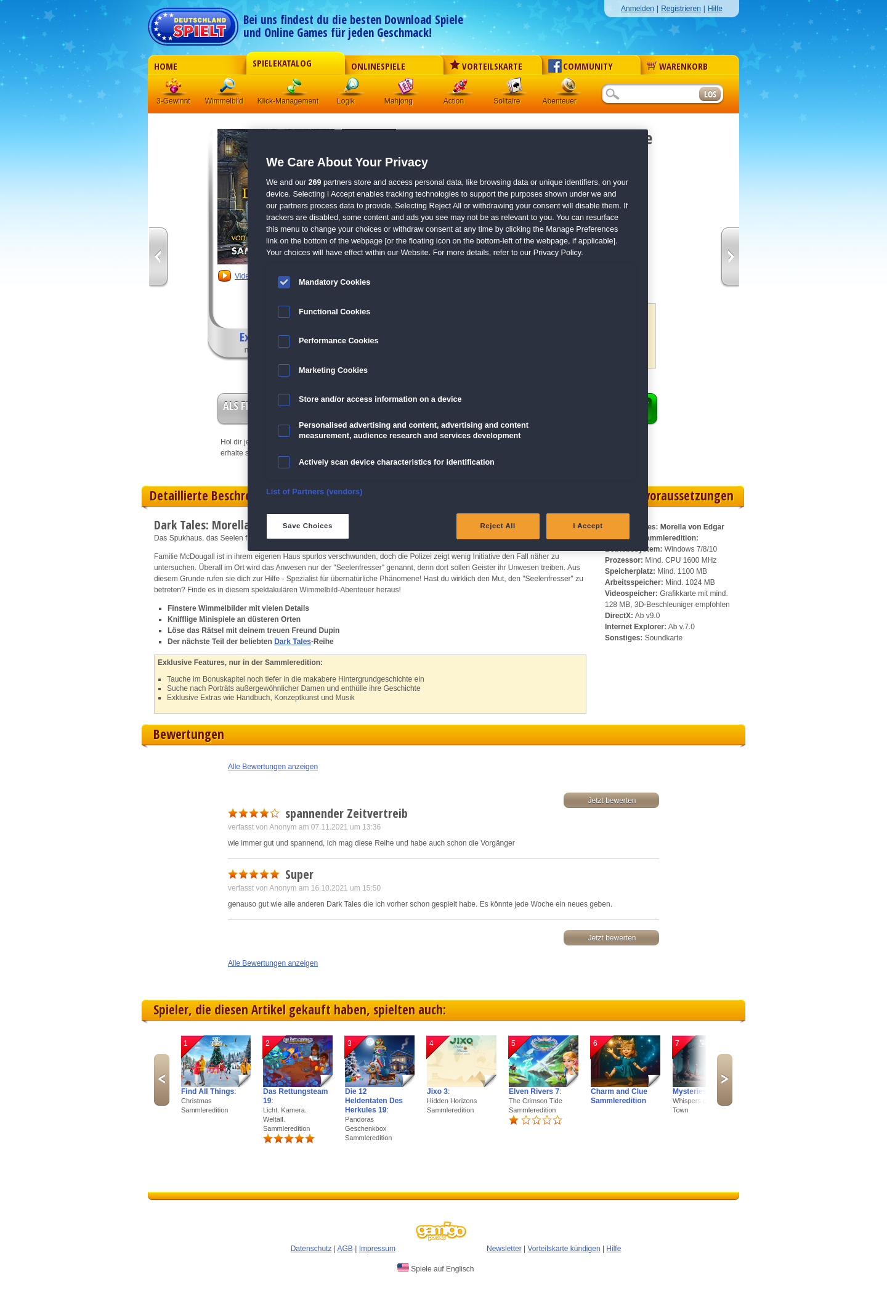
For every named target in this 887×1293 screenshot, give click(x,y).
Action (460, 89)
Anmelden (637, 8)
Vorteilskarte (486, 65)
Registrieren (681, 8)
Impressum (377, 1248)
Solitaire (514, 89)
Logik (352, 89)
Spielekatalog (282, 62)
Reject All (498, 525)
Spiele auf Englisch (435, 1268)
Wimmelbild (228, 89)
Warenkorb (677, 65)
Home (165, 65)
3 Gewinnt (174, 89)
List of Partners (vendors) (314, 491)
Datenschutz (311, 1248)
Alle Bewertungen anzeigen (273, 766)
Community (580, 65)
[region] (448, 340)
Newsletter (504, 1248)
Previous (161, 1080)
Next (724, 1080)
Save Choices (308, 525)
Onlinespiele (378, 65)
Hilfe (715, 8)
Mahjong (406, 89)
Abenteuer (568, 89)
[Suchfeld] (650, 94)
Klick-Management (295, 89)
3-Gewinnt (173, 101)
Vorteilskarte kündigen (563, 1248)
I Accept (587, 525)
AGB (345, 1248)
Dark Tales (292, 641)
